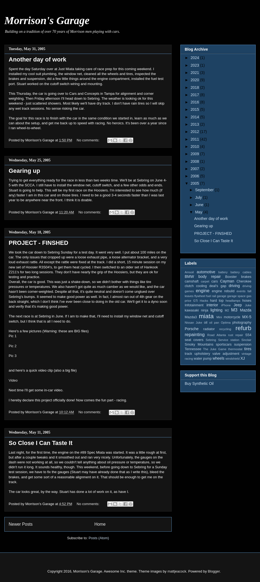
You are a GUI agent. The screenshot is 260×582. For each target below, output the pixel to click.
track (188, 354)
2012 (195, 131)
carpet (205, 281)
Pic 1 (13, 336)
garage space (236, 296)
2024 (195, 58)
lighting (216, 310)
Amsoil (189, 272)
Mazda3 (191, 317)
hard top (217, 301)
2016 (195, 102)
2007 (195, 169)
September (204, 190)
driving (234, 286)
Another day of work (37, 59)
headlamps (233, 300)
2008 (195, 161)
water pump (203, 358)
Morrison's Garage (47, 20)
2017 (195, 95)
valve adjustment (225, 354)
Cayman (227, 281)
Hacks (204, 300)
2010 (195, 146)
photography (241, 322)
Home (100, 524)
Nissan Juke (193, 322)
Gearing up (24, 170)
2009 (195, 154)
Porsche (192, 329)
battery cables (240, 272)
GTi (195, 300)
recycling (225, 329)
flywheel (199, 296)
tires (247, 349)
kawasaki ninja (196, 310)
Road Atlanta (216, 335)
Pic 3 (13, 356)
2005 (195, 183)
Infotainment (194, 305)
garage (221, 296)
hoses (246, 301)
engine (202, 290)
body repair (210, 276)
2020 (195, 80)
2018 (195, 87)
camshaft (192, 281)
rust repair (235, 335)
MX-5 (246, 317)
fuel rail (211, 296)
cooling (201, 286)
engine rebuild (223, 291)
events (240, 291)
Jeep (237, 305)
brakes (246, 277)
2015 (195, 109)
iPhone (226, 305)
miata (206, 316)
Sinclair (246, 340)
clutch (189, 286)
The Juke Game (214, 349)
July (199, 197)
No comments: (88, 140)
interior (212, 305)
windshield (232, 358)
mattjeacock (176, 571)
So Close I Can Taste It (41, 443)
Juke (248, 305)
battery (222, 272)
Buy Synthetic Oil (199, 383)
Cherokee (243, 281)
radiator (209, 329)
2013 (195, 124)
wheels (219, 358)
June (199, 205)
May (199, 212)
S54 (248, 335)
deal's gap (217, 286)
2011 (195, 139)
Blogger (214, 571)
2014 (195, 117)
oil (205, 322)
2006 (195, 176)
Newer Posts (20, 524)
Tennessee (193, 349)
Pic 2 (13, 346)
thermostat (235, 349)
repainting (195, 334)
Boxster (231, 277)
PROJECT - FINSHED (38, 242)
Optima (225, 322)
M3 (234, 310)
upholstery (202, 354)
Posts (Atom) (99, 538)
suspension (242, 344)
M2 (227, 310)
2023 (195, 65)
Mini (219, 317)
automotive (206, 272)
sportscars (224, 344)
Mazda (245, 310)
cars (214, 281)
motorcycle (232, 317)
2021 (195, 72)
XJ (242, 358)
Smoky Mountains (199, 344)
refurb (244, 328)
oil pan (214, 322)
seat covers (194, 340)
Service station (228, 340)
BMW (189, 276)
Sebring (211, 340)
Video (13, 380)
